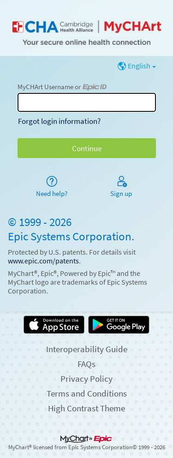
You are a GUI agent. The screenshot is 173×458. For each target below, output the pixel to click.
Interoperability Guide (86, 348)
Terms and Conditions (87, 393)
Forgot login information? (59, 121)
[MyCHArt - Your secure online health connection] (86, 28)
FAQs (86, 363)
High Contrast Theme (86, 408)
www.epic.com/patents (43, 260)
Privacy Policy (86, 378)
